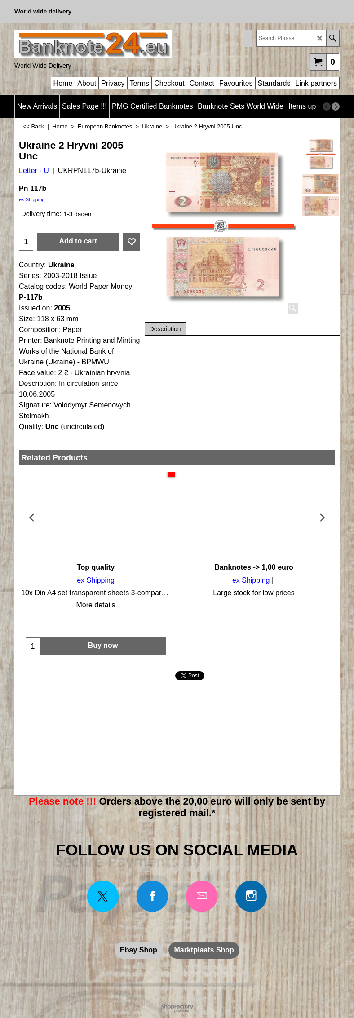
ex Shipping (32, 199)
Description (165, 328)
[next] (336, 106)
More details (95, 605)
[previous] (327, 106)
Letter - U (34, 170)
